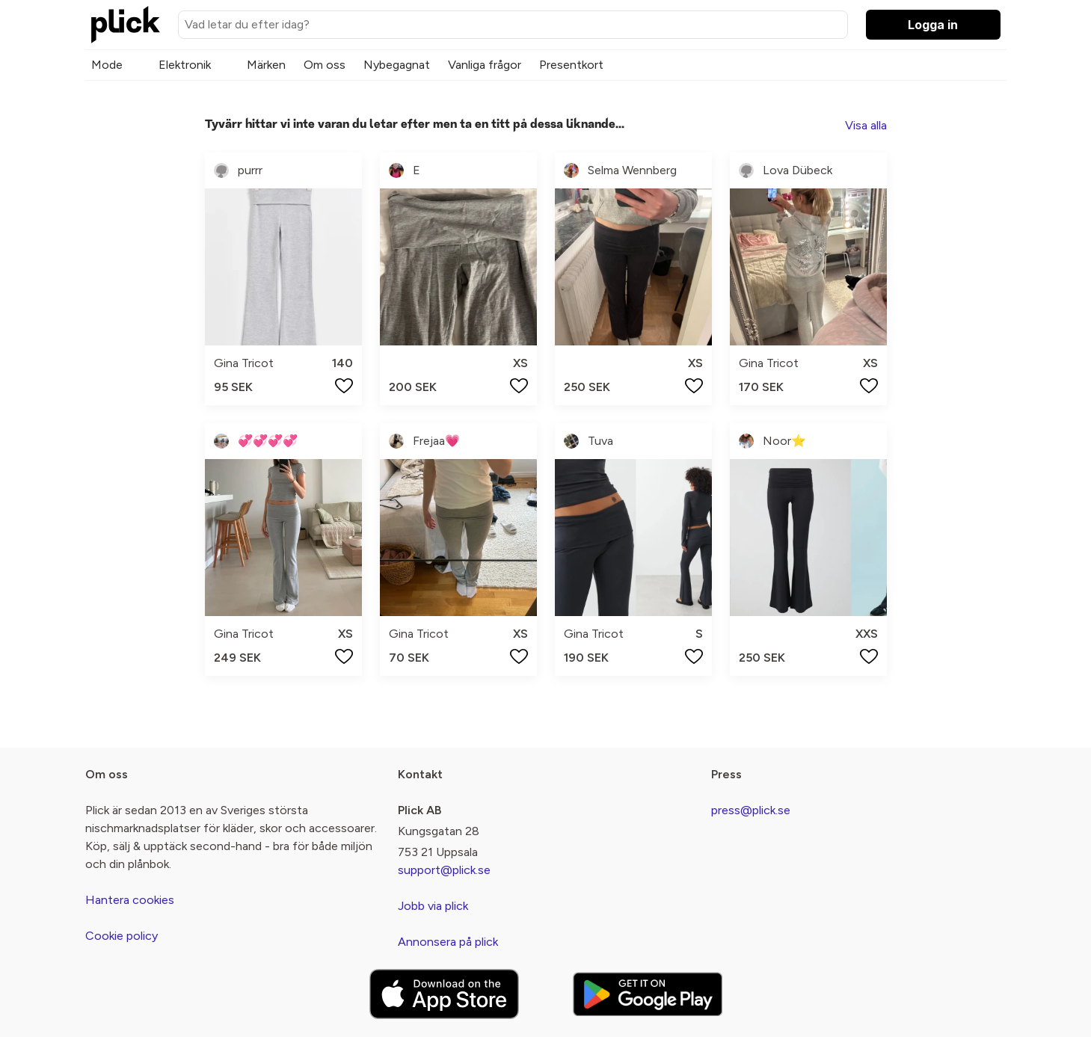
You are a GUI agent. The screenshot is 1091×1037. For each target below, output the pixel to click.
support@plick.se (444, 870)
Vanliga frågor (484, 65)
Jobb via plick (433, 906)
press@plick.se (750, 810)
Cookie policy (121, 936)
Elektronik (185, 65)
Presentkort (571, 65)
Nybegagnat (396, 65)
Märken (266, 65)
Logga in (933, 24)
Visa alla (866, 125)
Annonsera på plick (448, 942)
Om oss (324, 65)
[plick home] (125, 24)
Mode (107, 65)
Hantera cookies (129, 900)
